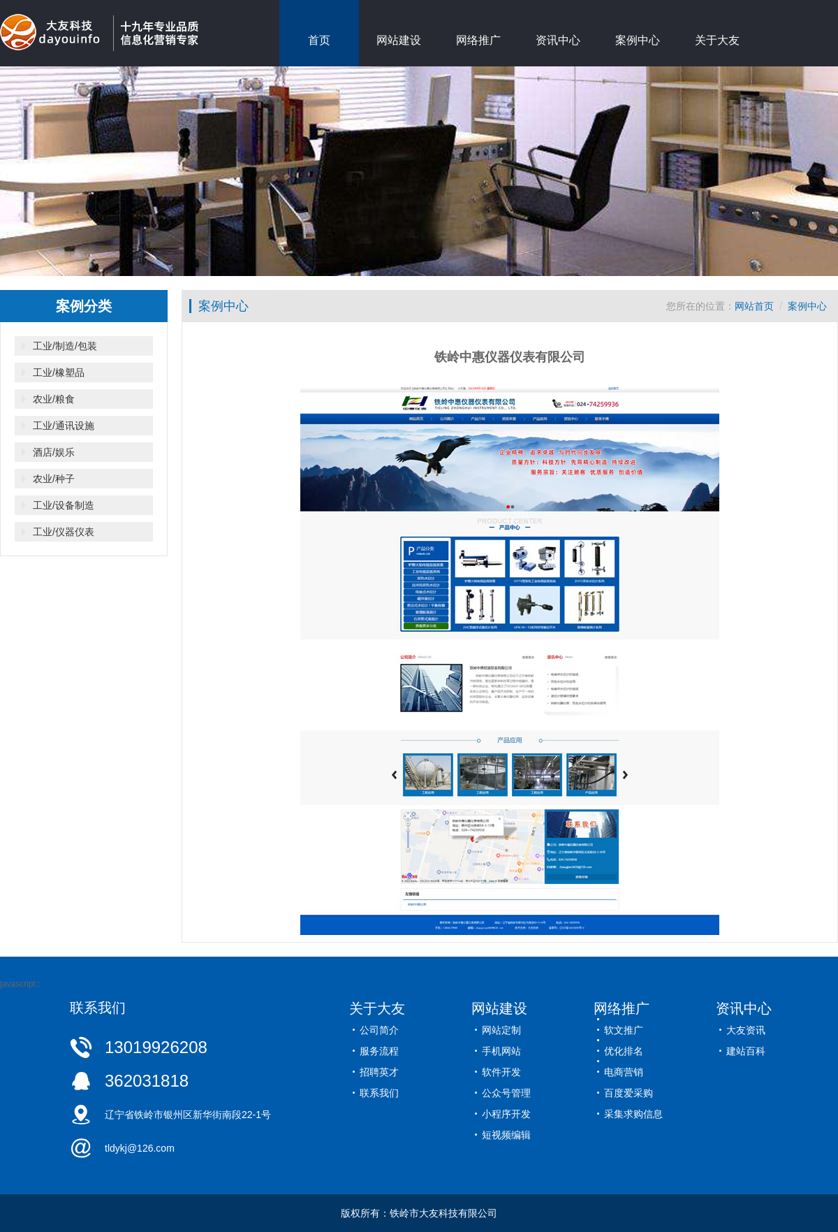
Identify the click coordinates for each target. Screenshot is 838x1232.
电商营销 (623, 1072)
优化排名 (623, 1051)
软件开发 (501, 1072)
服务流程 (379, 1051)
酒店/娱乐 (54, 452)
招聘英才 (379, 1072)
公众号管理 (506, 1093)
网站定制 (501, 1030)
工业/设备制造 (63, 505)
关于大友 (717, 40)
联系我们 (379, 1093)
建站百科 (745, 1051)
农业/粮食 (54, 399)
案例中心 (637, 40)
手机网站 (501, 1051)
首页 (319, 40)
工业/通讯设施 (63, 425)
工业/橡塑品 (58, 372)
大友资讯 (745, 1030)
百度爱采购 (628, 1093)
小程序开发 (506, 1113)
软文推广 (623, 1030)
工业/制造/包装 (65, 346)
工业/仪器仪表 (63, 531)
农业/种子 (54, 478)
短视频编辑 (506, 1134)
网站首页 (754, 306)
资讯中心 (558, 40)
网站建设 (398, 40)
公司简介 (379, 1030)
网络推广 (478, 40)
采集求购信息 (633, 1113)
